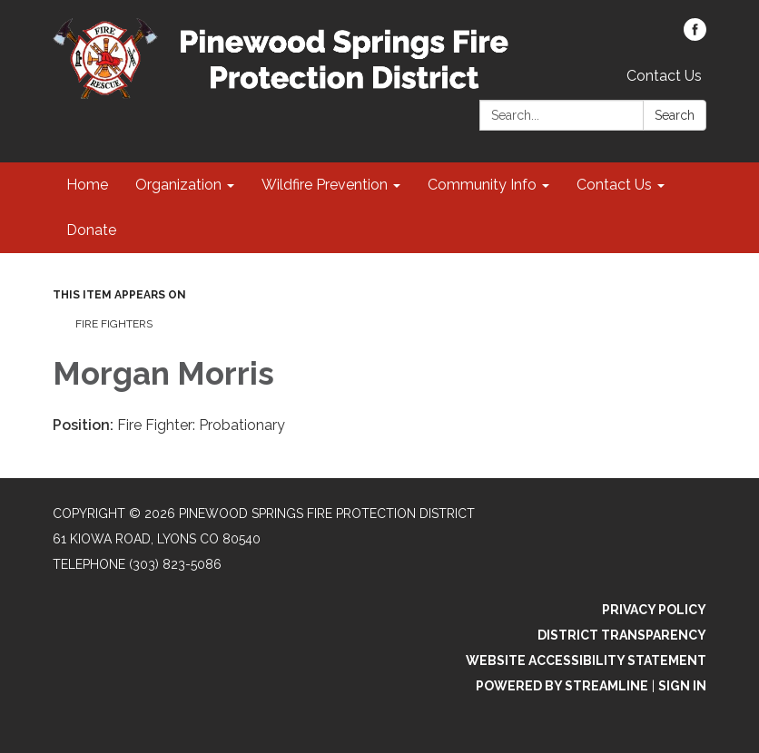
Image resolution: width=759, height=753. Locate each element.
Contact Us (664, 75)
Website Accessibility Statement (586, 660)
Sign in (682, 686)
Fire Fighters (114, 324)
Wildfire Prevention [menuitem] (324, 184)
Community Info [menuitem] (482, 184)
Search (675, 115)
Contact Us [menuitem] (614, 184)
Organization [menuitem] (178, 184)
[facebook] (695, 35)
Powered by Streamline (562, 686)
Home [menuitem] (87, 184)
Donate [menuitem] (91, 230)
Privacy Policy (654, 609)
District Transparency (621, 635)
